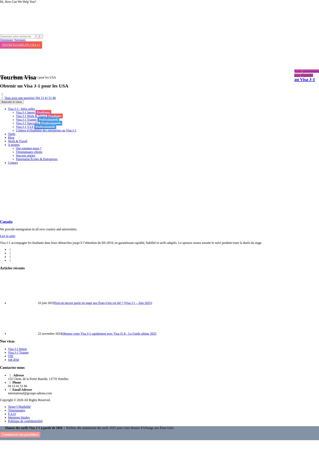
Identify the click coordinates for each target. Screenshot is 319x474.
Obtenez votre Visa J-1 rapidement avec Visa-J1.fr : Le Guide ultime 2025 (109, 333)
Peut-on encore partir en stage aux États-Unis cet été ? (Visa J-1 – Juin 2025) (103, 303)
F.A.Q (12, 414)
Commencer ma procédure (20, 434)
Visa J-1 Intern (17, 349)
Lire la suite (7, 236)
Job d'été (13, 359)
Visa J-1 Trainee (18, 352)
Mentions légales (19, 417)
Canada (6, 222)
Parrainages (20, 39)
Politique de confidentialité (25, 421)
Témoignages (6, 39)
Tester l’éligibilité (19, 406)
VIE (10, 356)
